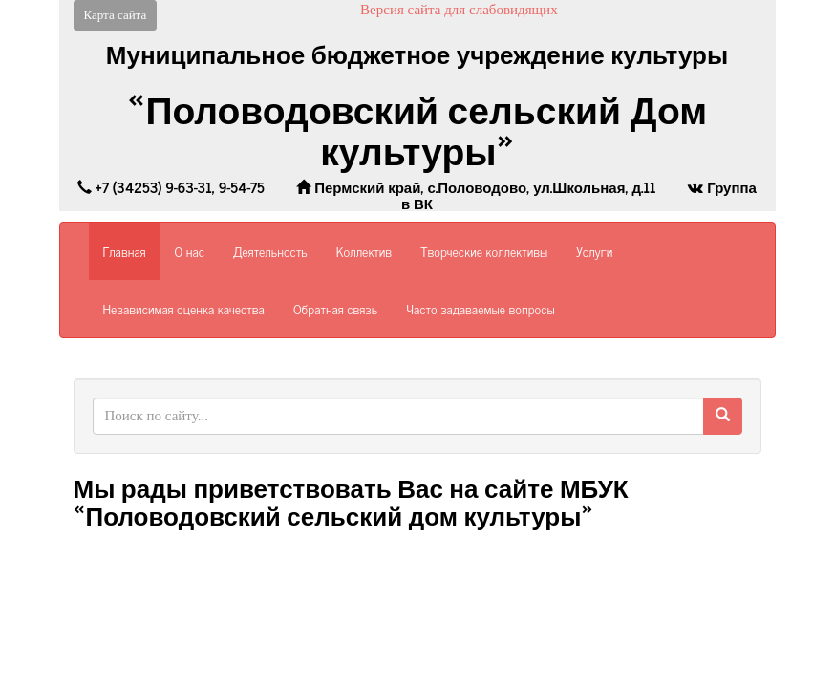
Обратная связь (335, 308)
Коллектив (364, 251)
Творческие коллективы (483, 251)
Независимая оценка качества (184, 308)
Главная (124, 251)
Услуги (594, 251)
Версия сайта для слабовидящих (459, 9)
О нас (189, 251)
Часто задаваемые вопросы (480, 308)
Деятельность (270, 251)
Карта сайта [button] (115, 15)
